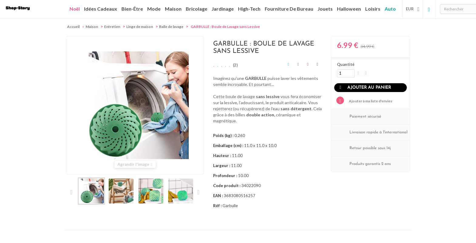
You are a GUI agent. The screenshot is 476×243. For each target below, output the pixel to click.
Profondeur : (225, 175)
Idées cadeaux (100, 9)
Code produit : (226, 185)
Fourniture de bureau (289, 9)
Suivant (198, 192)
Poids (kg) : (223, 135)
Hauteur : (222, 155)
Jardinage (223, 9)
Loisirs (372, 9)
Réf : (217, 205)
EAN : (218, 195)
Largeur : (221, 165)
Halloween (349, 9)
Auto (390, 9)
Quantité (346, 64)
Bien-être (132, 9)
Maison (173, 9)
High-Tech (249, 9)
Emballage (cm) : (228, 145)
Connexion (429, 9)
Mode (154, 9)
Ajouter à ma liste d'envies (370, 101)
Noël (75, 9)
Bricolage (196, 9)
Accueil (73, 26)
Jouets (325, 9)
